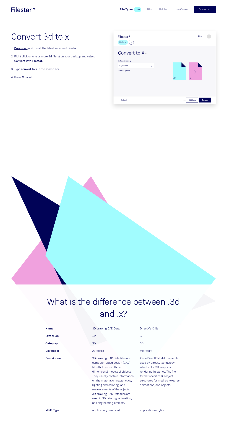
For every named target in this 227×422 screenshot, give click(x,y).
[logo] (23, 9)
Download (20, 48)
